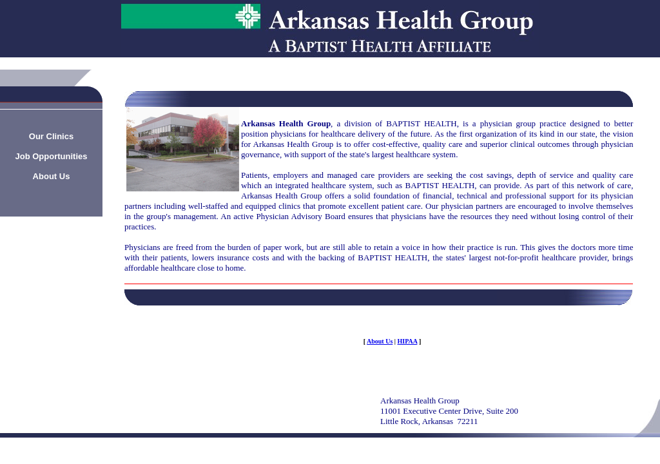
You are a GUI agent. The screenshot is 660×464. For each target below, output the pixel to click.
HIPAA (408, 341)
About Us (380, 341)
